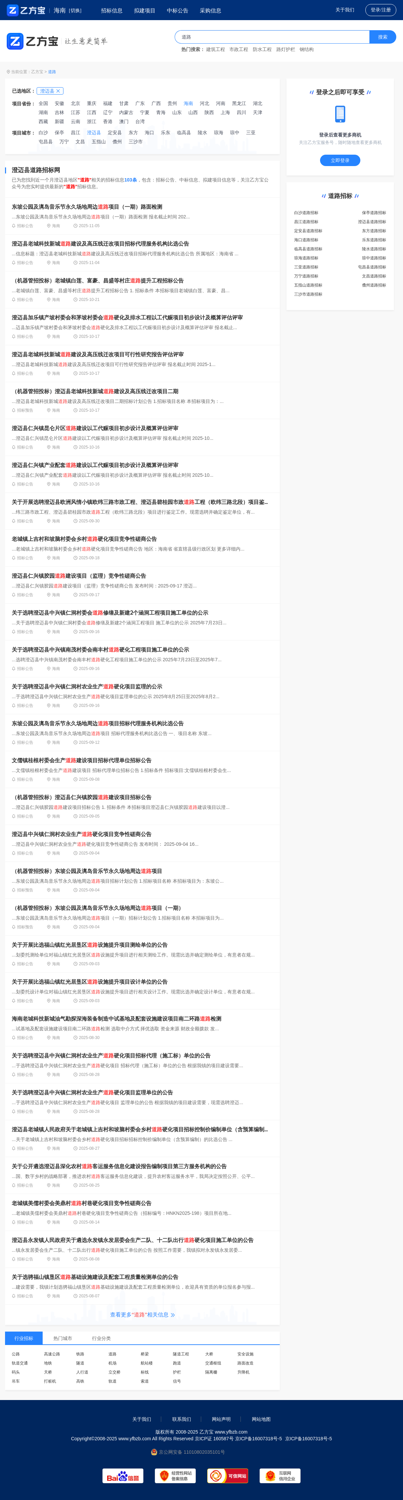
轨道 (112, 1381)
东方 (133, 132)
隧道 (80, 1363)
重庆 (91, 103)
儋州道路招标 (374, 285)
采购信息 (210, 10)
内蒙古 (126, 112)
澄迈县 (94, 132)
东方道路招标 (374, 230)
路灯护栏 (285, 49)
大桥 (209, 1354)
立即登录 (340, 160)
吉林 (59, 112)
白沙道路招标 (306, 212)
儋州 (117, 141)
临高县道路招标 (308, 249)
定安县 (115, 132)
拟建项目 (144, 10)
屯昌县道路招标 (372, 267)
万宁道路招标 (306, 276)
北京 (75, 103)
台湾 (140, 121)
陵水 (202, 132)
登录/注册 (381, 9)
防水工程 (262, 49)
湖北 (257, 103)
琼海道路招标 (306, 258)
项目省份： (24, 103)
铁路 (80, 1354)
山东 (177, 112)
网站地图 (261, 1419)
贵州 (172, 103)
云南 (75, 121)
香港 (108, 121)
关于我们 (344, 9)
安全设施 (245, 1354)
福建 (108, 103)
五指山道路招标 (308, 285)
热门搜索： (193, 49)
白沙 (43, 132)
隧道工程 (181, 1354)
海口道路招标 (306, 240)
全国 (43, 103)
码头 (16, 1372)
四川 (241, 112)
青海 (161, 112)
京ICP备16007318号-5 (308, 1438)
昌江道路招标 (306, 221)
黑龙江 (239, 103)
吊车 (16, 1381)
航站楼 (147, 1363)
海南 (188, 103)
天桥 (48, 1372)
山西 (193, 112)
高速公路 (52, 1354)
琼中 (234, 132)
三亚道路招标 (306, 267)
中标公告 (177, 10)
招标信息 (112, 10)
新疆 (59, 121)
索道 (145, 1381)
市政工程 (238, 49)
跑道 (177, 1363)
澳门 (124, 121)
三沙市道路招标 (308, 294)
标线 (145, 1372)
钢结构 (307, 49)
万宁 (64, 141)
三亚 (251, 132)
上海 (225, 112)
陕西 (209, 112)
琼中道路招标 (374, 258)
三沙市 (136, 141)
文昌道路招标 (374, 276)
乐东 (165, 132)
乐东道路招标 (374, 240)
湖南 (43, 112)
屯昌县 (46, 141)
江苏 (75, 112)
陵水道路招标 (374, 249)
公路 (16, 1354)
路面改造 (245, 1363)
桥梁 (145, 1354)
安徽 (59, 103)
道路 (52, 71)
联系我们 (181, 1419)
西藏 (43, 121)
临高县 (184, 132)
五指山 (99, 141)
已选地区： (24, 91)
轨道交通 (20, 1363)
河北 (204, 103)
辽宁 (108, 112)
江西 (91, 112)
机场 (112, 1363)
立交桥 (114, 1372)
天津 (257, 112)
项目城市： (24, 133)
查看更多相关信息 (142, 1314)
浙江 (91, 121)
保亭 (59, 132)
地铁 (48, 1363)
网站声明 (221, 1419)
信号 (177, 1381)
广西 (156, 103)
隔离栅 (211, 1372)
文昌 (80, 141)
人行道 (82, 1372)
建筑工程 (215, 49)
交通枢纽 (213, 1363)
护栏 (177, 1372)
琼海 (218, 132)
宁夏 (144, 112)
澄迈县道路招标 (372, 221)
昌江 (75, 132)
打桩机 (50, 1381)
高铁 (80, 1381)
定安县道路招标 (308, 230)
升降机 (243, 1372)
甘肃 (124, 103)
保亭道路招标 (374, 212)
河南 (220, 103)
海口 (149, 132)
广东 (140, 103)
